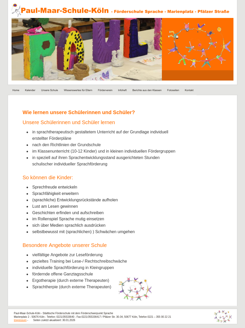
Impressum (20, 320)
